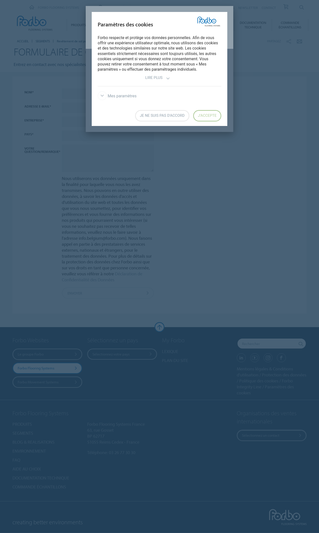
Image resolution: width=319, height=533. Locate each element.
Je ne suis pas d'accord (162, 115)
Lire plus (157, 78)
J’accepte (207, 115)
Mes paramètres (117, 96)
